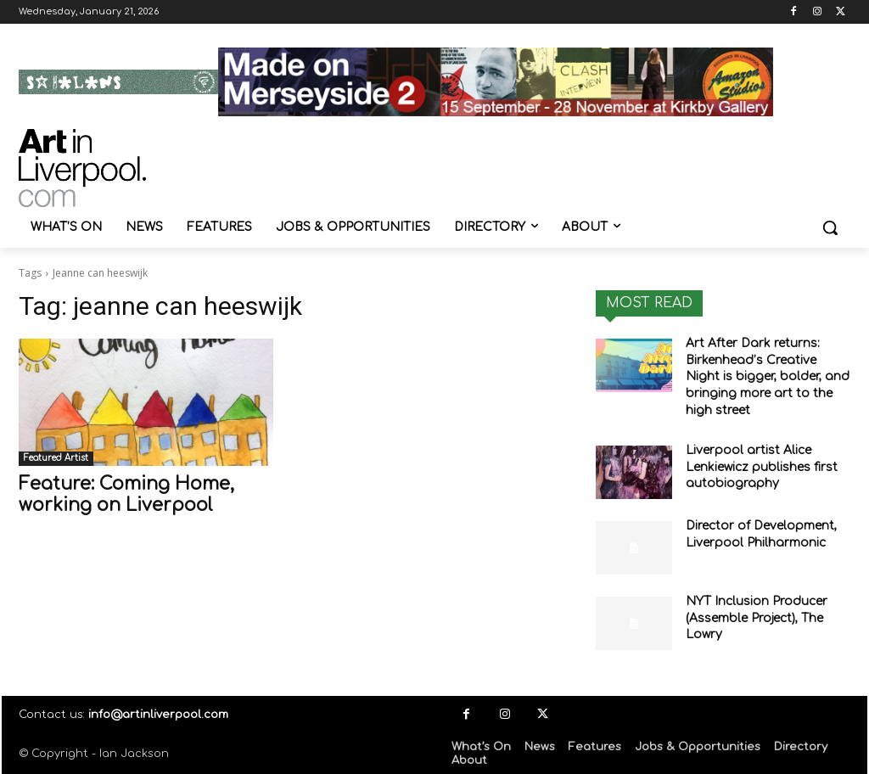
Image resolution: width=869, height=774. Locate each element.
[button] (830, 227)
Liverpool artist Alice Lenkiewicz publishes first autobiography (762, 467)
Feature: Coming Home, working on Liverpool (126, 494)
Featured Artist (56, 458)
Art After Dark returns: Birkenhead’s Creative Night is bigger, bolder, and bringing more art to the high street (767, 376)
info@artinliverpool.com (158, 715)
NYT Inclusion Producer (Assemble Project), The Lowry (756, 618)
